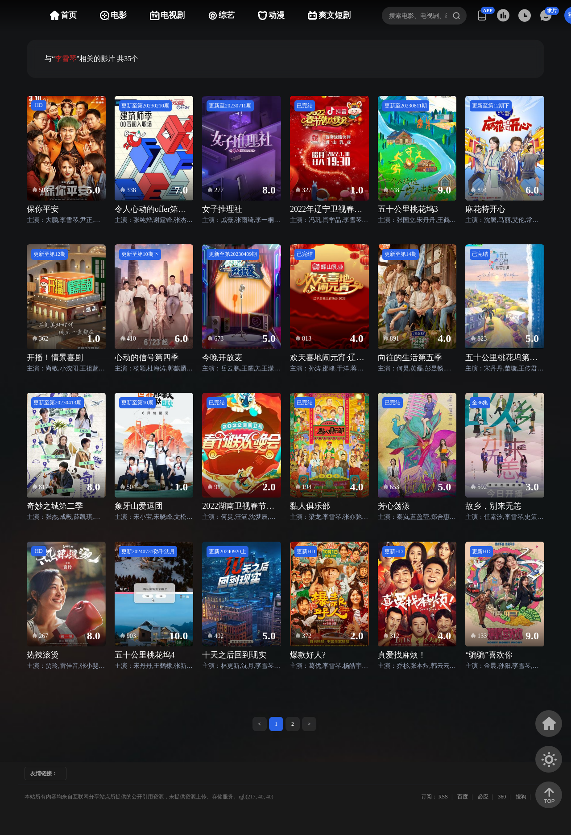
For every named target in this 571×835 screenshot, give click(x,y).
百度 (462, 797)
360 (502, 797)
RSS (443, 797)
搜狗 (521, 797)
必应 (483, 797)
